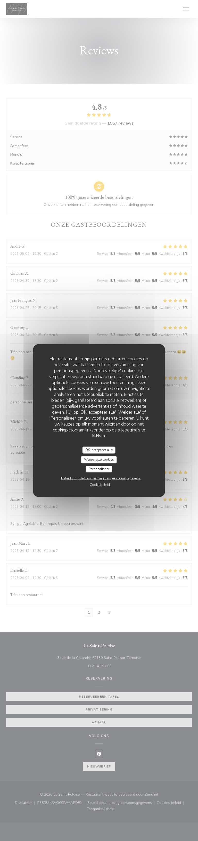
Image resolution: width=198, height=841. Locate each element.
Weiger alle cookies (99, 459)
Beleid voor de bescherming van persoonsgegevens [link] (101, 478)
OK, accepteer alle (99, 449)
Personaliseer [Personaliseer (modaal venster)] (99, 469)
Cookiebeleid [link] (100, 485)
